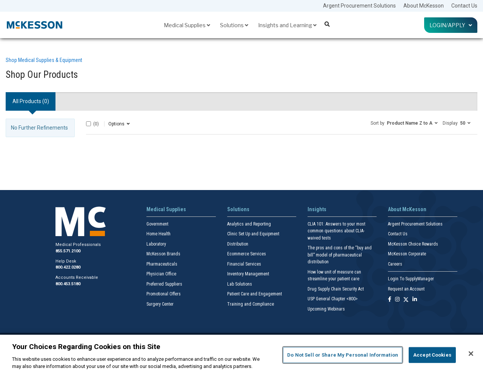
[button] (404, 123)
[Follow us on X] (406, 299)
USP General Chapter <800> (333, 298)
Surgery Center (160, 304)
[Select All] (88, 123)
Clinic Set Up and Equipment (253, 233)
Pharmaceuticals (161, 264)
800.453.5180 (67, 283)
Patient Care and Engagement (254, 294)
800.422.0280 (67, 267)
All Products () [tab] (30, 101)
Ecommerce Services (246, 254)
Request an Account (406, 289)
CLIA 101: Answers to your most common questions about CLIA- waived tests (336, 231)
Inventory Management (248, 274)
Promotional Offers (163, 294)
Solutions (234, 25)
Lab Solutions (239, 284)
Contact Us (464, 6)
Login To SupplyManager (411, 278)
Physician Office (161, 274)
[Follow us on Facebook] (389, 299)
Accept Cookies (432, 355)
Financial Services (244, 264)
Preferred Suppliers (164, 284)
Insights (317, 209)
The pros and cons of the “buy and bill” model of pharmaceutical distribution (340, 254)
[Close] (471, 353)
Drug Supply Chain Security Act (336, 289)
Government (157, 224)
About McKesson (423, 6)
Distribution (237, 244)
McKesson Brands (163, 254)
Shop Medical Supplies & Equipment (44, 60)
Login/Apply (450, 25)
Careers (395, 264)
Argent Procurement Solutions (359, 6)
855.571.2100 (67, 251)
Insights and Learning (287, 25)
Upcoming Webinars (326, 309)
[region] (241, 354)
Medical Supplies (187, 25)
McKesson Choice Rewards (413, 244)
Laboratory (156, 244)
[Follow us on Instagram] (397, 299)
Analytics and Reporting (249, 224)
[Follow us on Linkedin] (414, 299)
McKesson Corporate (407, 254)
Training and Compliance (250, 304)
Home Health (158, 233)
